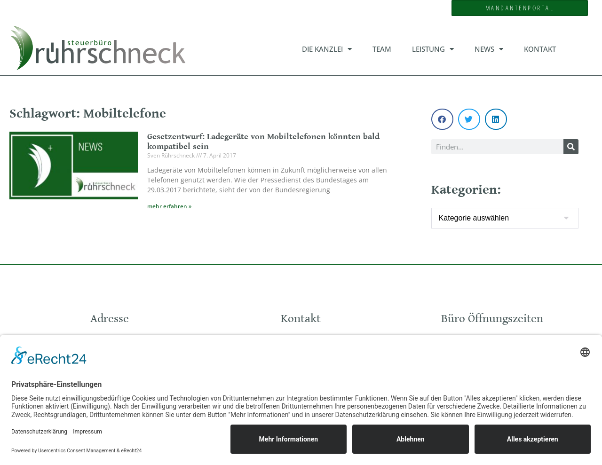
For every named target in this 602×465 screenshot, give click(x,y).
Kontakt (540, 49)
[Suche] (570, 146)
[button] (442, 119)
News (489, 49)
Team (381, 49)
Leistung (433, 49)
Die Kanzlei (327, 49)
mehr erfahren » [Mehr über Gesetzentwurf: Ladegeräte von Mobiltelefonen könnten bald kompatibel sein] (169, 206)
